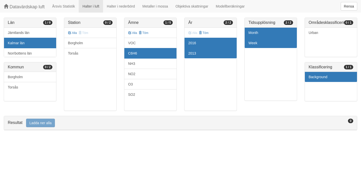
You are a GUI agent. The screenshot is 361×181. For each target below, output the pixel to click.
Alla (72, 33)
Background (318, 77)
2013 (192, 53)
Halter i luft (90, 6)
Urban (313, 33)
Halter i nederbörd (121, 6)
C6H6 (132, 53)
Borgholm (15, 77)
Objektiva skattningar (191, 6)
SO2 (131, 95)
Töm (143, 33)
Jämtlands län (18, 33)
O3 (130, 84)
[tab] (180, 123)
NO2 (131, 74)
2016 (192, 43)
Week (252, 43)
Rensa (349, 6)
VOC (132, 43)
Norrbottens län (20, 53)
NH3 (131, 64)
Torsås (13, 87)
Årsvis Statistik (63, 6)
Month (253, 33)
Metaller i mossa (155, 6)
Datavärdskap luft (24, 6)
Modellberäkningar (230, 6)
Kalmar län (16, 43)
